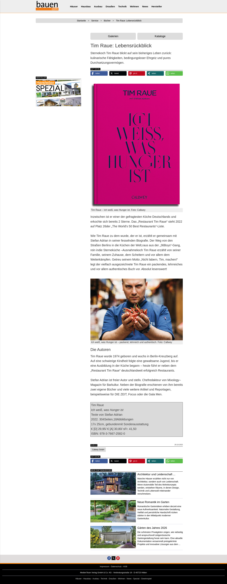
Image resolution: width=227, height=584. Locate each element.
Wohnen (134, 6)
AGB (125, 566)
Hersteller (156, 6)
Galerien (113, 36)
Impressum (104, 566)
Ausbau (98, 6)
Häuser (74, 6)
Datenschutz (116, 566)
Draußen (110, 6)
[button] (99, 73)
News (145, 6)
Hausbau (86, 6)
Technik (122, 6)
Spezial (136, 579)
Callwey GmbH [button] (98, 450)
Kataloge (160, 36)
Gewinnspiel (146, 579)
